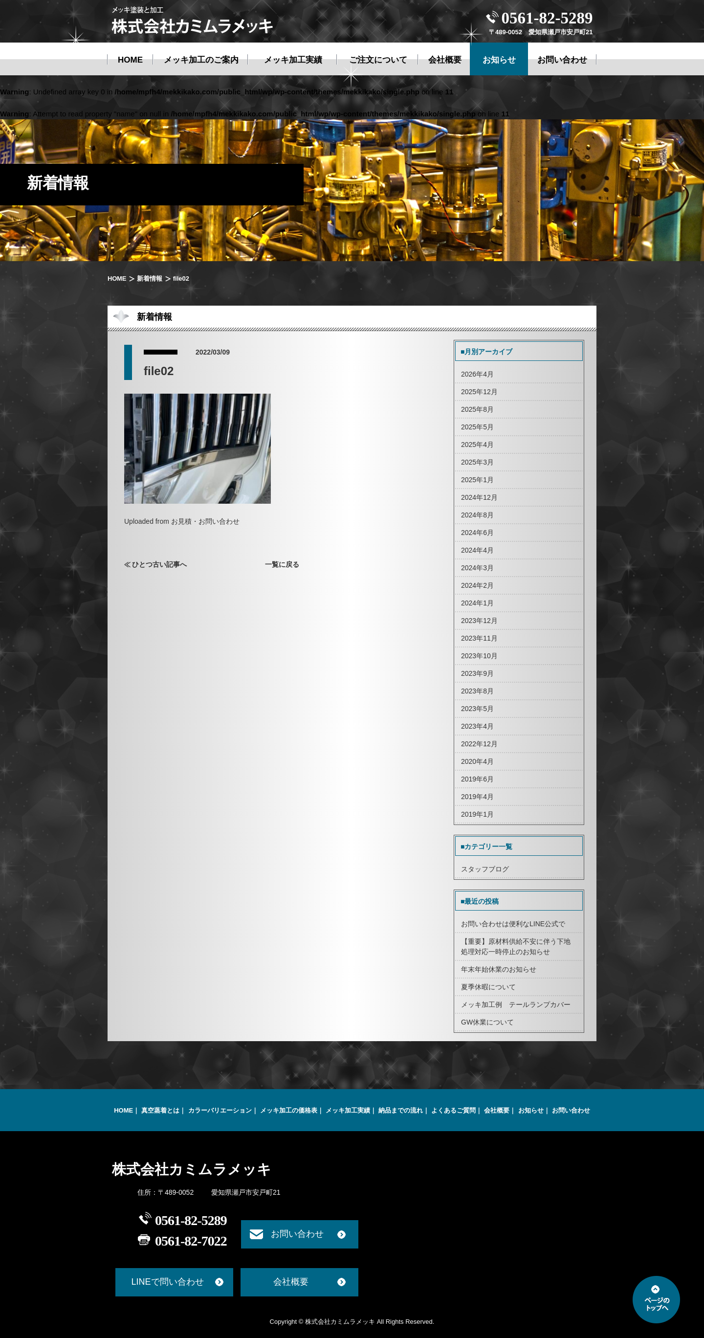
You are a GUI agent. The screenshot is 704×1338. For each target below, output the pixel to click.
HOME (117, 278)
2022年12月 (479, 744)
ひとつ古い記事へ (159, 564)
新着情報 (149, 278)
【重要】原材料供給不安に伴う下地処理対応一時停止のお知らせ (516, 946)
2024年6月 (477, 532)
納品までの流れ (400, 1110)
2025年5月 (477, 427)
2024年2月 (477, 585)
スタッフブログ (485, 869)
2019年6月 (477, 779)
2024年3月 (477, 568)
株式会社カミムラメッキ (191, 1169)
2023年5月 (477, 709)
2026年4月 (477, 374)
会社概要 (496, 1110)
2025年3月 (477, 462)
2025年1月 (477, 480)
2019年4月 (477, 797)
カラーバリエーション (220, 1110)
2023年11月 (479, 638)
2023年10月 (479, 656)
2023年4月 (477, 726)
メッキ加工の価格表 (288, 1110)
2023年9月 (477, 673)
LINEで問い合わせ (167, 1282)
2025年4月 (477, 444)
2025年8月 (477, 409)
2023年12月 (479, 620)
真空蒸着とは (160, 1110)
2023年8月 (477, 691)
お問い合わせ (571, 1110)
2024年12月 (479, 497)
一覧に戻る (282, 564)
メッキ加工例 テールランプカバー (516, 1004)
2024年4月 (477, 550)
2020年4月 (477, 761)
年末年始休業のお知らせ (498, 969)
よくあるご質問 (453, 1110)
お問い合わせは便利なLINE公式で (513, 924)
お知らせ (531, 1110)
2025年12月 (479, 392)
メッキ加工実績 (348, 1110)
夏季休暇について (488, 987)
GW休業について (487, 1022)
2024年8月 (477, 515)
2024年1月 (477, 603)
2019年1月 (477, 814)
